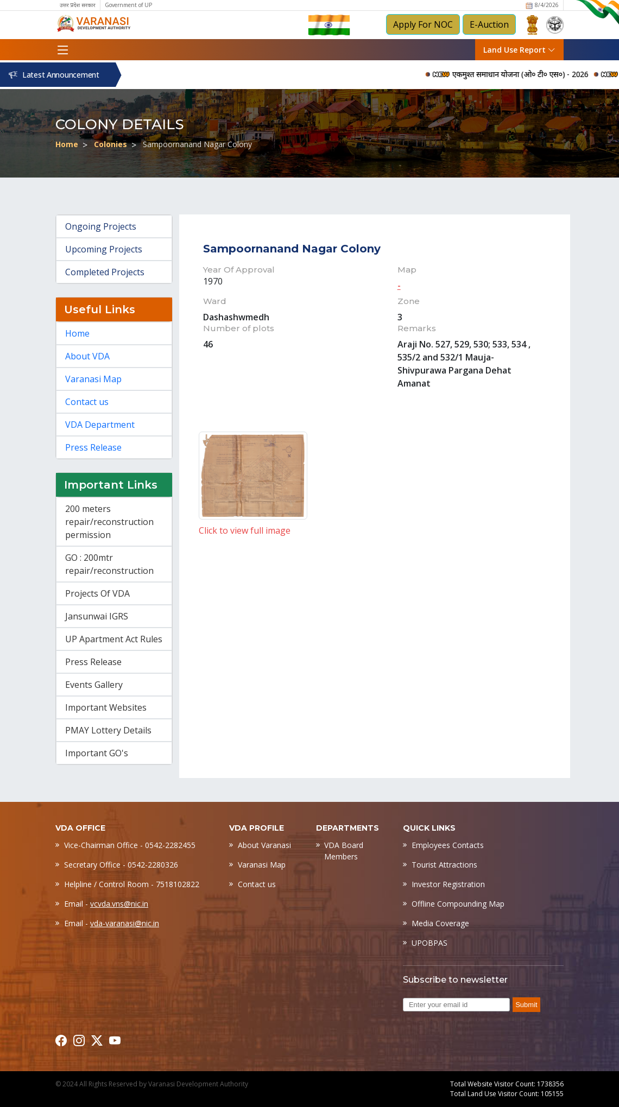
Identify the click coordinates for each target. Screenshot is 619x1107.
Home (66, 144)
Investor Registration (448, 884)
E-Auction (489, 24)
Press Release (93, 447)
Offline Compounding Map (458, 904)
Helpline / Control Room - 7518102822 (131, 884)
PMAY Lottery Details (108, 730)
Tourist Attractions (444, 864)
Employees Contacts (448, 845)
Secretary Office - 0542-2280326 (121, 864)
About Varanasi (264, 845)
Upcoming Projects (103, 249)
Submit (526, 1005)
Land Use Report (519, 50)
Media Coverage (440, 923)
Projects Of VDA (97, 593)
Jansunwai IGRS (96, 616)
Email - (106, 904)
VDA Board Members (343, 851)
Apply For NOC (423, 24)
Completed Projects (104, 272)
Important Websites (106, 707)
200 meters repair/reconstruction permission (109, 522)
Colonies (110, 144)
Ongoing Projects (100, 226)
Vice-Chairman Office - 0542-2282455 (129, 845)
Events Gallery (94, 685)
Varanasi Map (93, 379)
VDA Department (100, 425)
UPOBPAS (429, 943)
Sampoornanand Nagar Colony (197, 144)
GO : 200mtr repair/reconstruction (109, 564)
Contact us (87, 402)
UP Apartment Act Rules (113, 639)
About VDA (87, 356)
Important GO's (96, 753)
